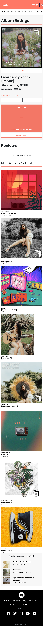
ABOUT (7, 601)
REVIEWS (30, 11)
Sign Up (37, 5)
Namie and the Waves (22, 572)
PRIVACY (16, 601)
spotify (21, 71)
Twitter (32, 100)
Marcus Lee (21, 582)
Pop (10, 215)
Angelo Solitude (19, 564)
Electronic (4, 215)
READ (3, 11)
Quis (14, 582)
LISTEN (24, 11)
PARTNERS (32, 601)
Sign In (33, 5)
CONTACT (14, 605)
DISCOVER (10, 11)
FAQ (24, 601)
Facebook (11, 100)
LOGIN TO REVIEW (21, 135)
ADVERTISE (26, 605)
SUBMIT (37, 11)
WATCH (17, 11)
